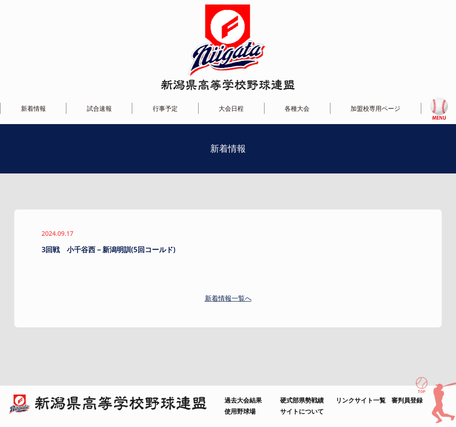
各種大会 (297, 108)
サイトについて (302, 411)
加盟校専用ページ (375, 108)
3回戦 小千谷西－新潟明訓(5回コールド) (108, 249)
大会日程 (231, 108)
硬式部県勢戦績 (302, 400)
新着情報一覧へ (228, 298)
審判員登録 (407, 400)
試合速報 (99, 108)
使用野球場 (240, 411)
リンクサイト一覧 (361, 400)
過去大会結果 (243, 400)
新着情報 (33, 108)
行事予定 (165, 108)
